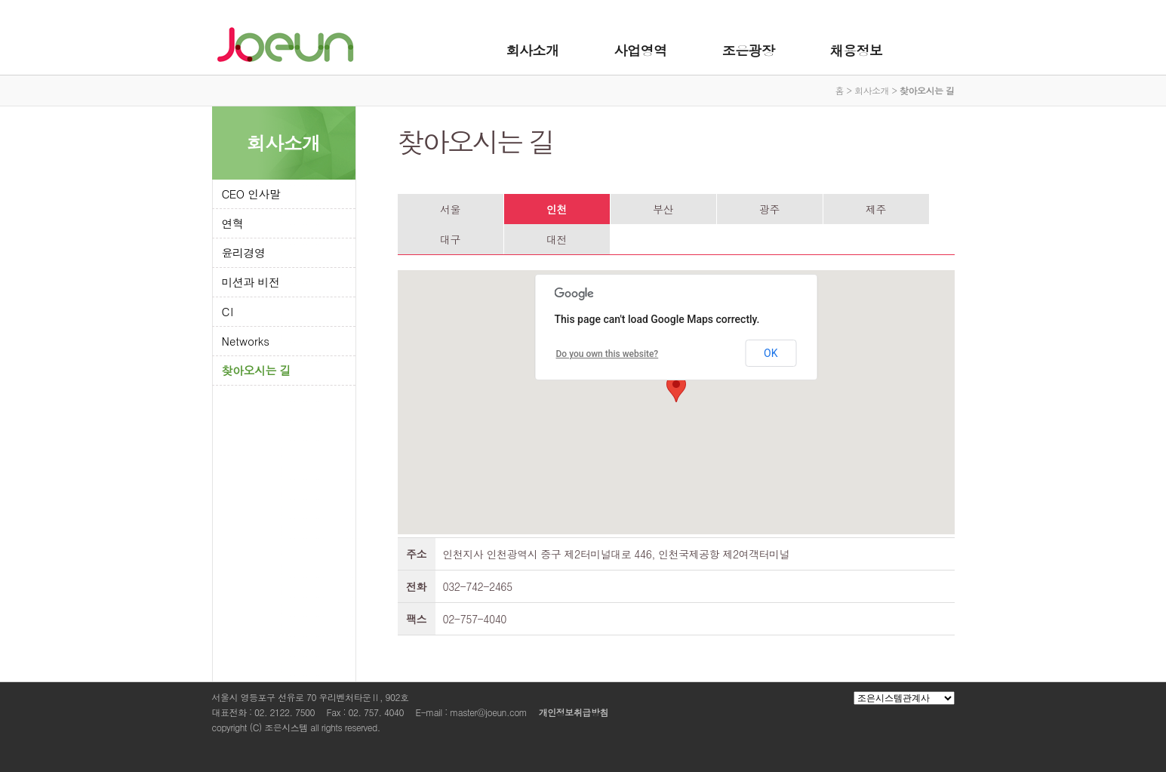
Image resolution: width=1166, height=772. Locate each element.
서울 (450, 209)
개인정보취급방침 (573, 712)
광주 (769, 209)
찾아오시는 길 (256, 370)
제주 (876, 209)
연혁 (233, 223)
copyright (230, 727)
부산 (663, 209)
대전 (556, 239)
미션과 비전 (251, 282)
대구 (450, 239)
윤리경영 (244, 252)
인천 (556, 209)
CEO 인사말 (251, 193)
